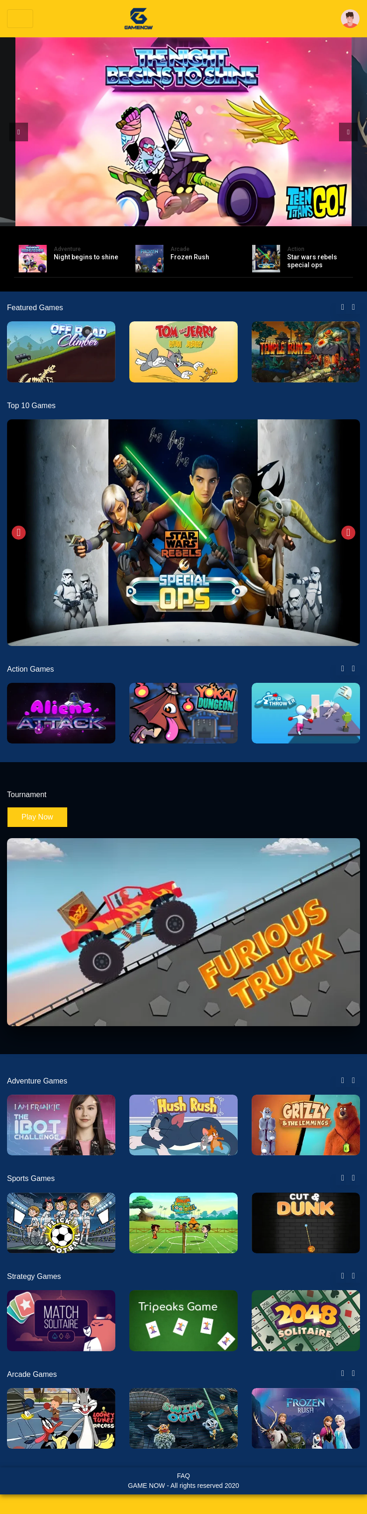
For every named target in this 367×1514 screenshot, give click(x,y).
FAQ (183, 1475)
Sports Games (31, 1178)
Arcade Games (32, 1374)
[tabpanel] (61, 351)
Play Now (37, 817)
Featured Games (35, 308)
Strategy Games (34, 1276)
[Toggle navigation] (20, 18)
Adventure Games (37, 1081)
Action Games (30, 669)
